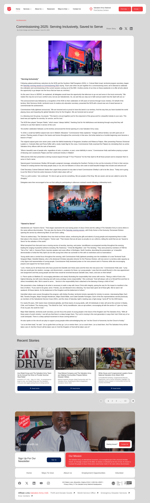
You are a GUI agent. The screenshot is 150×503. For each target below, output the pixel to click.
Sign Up (54, 460)
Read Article (34, 388)
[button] (133, 401)
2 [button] (112, 401)
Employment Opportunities (93, 473)
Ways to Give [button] (62, 9)
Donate (137, 9)
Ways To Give (48, 473)
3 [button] (116, 401)
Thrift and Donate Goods (62, 493)
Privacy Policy (68, 484)
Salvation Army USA (39, 493)
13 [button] (125, 401)
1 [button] (108, 401)
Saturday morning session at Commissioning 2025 (41, 85)
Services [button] (26, 9)
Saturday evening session (75, 230)
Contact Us (77, 9)
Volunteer (119, 473)
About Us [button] (38, 9)
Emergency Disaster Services (115, 493)
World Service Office (88, 493)
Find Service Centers (101, 10)
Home (18, 9)
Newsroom (51, 9)
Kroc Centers (25, 496)
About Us (68, 473)
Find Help (125, 9)
